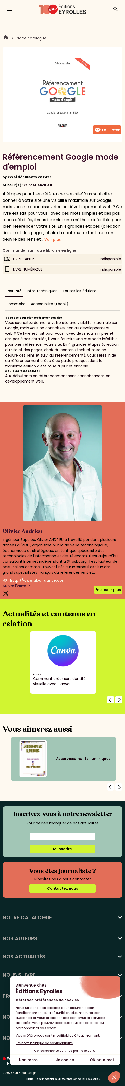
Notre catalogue (31, 38)
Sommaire (16, 303)
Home (6, 38)
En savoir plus (108, 589)
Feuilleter (107, 130)
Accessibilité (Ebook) (49, 303)
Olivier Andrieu (38, 185)
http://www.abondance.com (34, 580)
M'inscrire (62, 849)
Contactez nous (62, 888)
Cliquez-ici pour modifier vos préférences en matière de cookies (63, 1079)
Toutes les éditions (80, 290)
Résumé (14, 290)
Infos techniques (42, 290)
